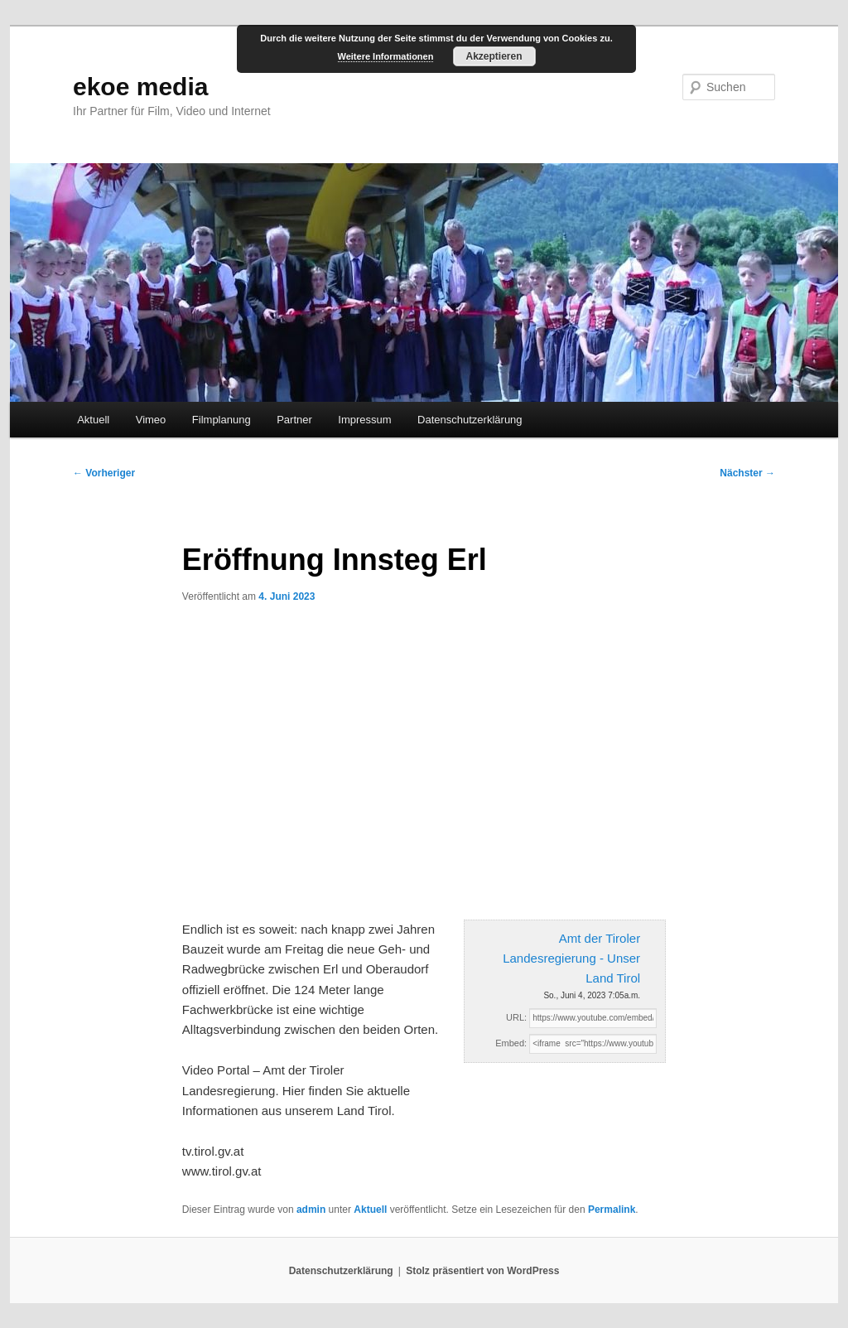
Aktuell (93, 419)
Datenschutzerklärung (469, 419)
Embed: (511, 1043)
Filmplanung (221, 419)
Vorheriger (104, 473)
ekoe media (140, 86)
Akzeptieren (493, 56)
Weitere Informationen (386, 56)
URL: (516, 1017)
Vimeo (151, 419)
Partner (294, 419)
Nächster (747, 473)
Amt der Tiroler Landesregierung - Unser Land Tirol (571, 958)
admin (310, 1209)
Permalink (611, 1209)
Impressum (364, 419)
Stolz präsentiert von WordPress (482, 1271)
